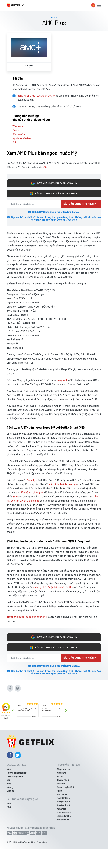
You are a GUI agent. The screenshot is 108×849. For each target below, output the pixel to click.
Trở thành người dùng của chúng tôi (27, 616)
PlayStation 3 (63, 805)
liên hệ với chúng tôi (32, 492)
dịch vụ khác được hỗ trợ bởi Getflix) (53, 587)
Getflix (20, 842)
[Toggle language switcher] (93, 5)
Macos (16, 130)
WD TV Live (62, 794)
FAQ (9, 807)
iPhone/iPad (19, 134)
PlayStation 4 (63, 798)
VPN (9, 803)
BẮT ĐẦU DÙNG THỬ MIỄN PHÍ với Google (54, 183)
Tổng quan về (63, 769)
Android (61, 783)
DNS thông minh (15, 776)
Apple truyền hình (22, 138)
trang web (62, 380)
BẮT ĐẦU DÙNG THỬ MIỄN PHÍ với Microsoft (54, 193)
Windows (17, 126)
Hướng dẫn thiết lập (17, 772)
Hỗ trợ (10, 787)
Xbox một (61, 808)
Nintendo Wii (63, 819)
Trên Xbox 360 (64, 812)
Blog (9, 783)
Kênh (9, 769)
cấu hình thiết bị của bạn (63, 484)
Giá (8, 780)
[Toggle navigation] (99, 5)
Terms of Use (29, 842)
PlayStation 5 (63, 801)
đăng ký (31, 480)
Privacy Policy (42, 842)
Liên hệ (10, 790)
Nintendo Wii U (64, 815)
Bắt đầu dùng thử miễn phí (81, 203)
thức (15, 496)
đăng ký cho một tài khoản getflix (36, 95)
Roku (15, 142)
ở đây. (44, 167)
